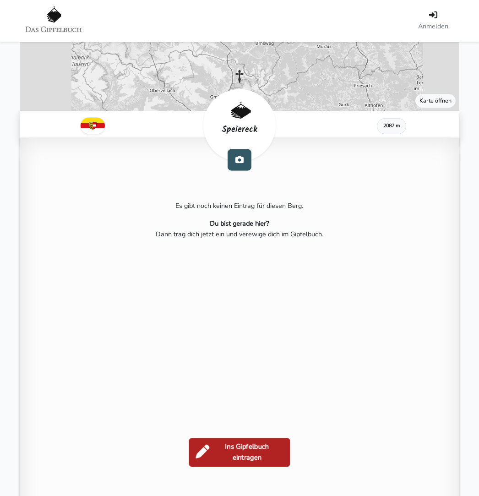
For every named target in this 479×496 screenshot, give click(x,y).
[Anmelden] (433, 21)
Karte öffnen (435, 100)
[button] (239, 76)
